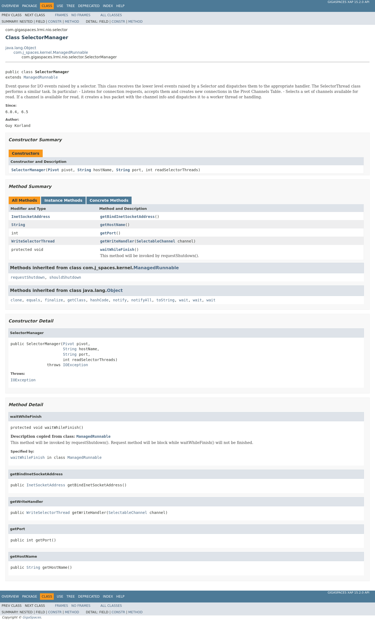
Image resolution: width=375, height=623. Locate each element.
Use (60, 6)
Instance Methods (63, 200)
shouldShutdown (65, 277)
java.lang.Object (20, 48)
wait (183, 300)
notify (120, 300)
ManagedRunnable (41, 77)
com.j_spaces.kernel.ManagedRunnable (51, 52)
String (84, 170)
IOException (75, 365)
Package (29, 6)
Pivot (53, 170)
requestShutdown (28, 277)
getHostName (112, 225)
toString (165, 300)
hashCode (99, 300)
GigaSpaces (31, 617)
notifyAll (141, 300)
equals (33, 300)
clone (16, 300)
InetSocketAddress (30, 216)
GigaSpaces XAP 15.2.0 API (348, 2)
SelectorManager (28, 170)
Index (108, 6)
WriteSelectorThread (33, 241)
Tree (70, 6)
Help (120, 6)
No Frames (81, 15)
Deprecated (89, 6)
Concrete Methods (109, 200)
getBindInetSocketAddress (127, 216)
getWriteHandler (117, 241)
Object (115, 290)
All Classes (111, 15)
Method (72, 21)
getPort (108, 233)
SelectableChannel (155, 241)
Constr (55, 21)
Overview (10, 6)
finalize (54, 300)
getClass (77, 300)
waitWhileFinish (117, 249)
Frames (61, 15)
